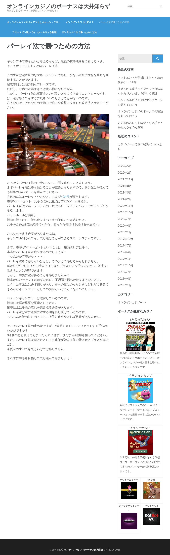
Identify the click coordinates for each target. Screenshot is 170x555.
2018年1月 (125, 285)
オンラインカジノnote (132, 302)
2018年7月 (125, 272)
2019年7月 (125, 245)
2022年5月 (125, 166)
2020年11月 (125, 205)
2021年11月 (125, 179)
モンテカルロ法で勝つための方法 (79, 32)
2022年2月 (125, 172)
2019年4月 (125, 252)
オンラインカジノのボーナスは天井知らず (58, 6)
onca (156, 144)
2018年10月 (125, 265)
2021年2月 (125, 199)
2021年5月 (125, 192)
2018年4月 (125, 278)
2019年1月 (125, 258)
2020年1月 (125, 232)
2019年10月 (125, 239)
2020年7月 (125, 219)
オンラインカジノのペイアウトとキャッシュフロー (33, 22)
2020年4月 (125, 225)
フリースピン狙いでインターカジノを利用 (34, 32)
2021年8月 (125, 186)
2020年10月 (125, 212)
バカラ (65, 196)
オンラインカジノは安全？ (80, 22)
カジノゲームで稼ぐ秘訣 (133, 144)
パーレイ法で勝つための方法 (114, 22)
